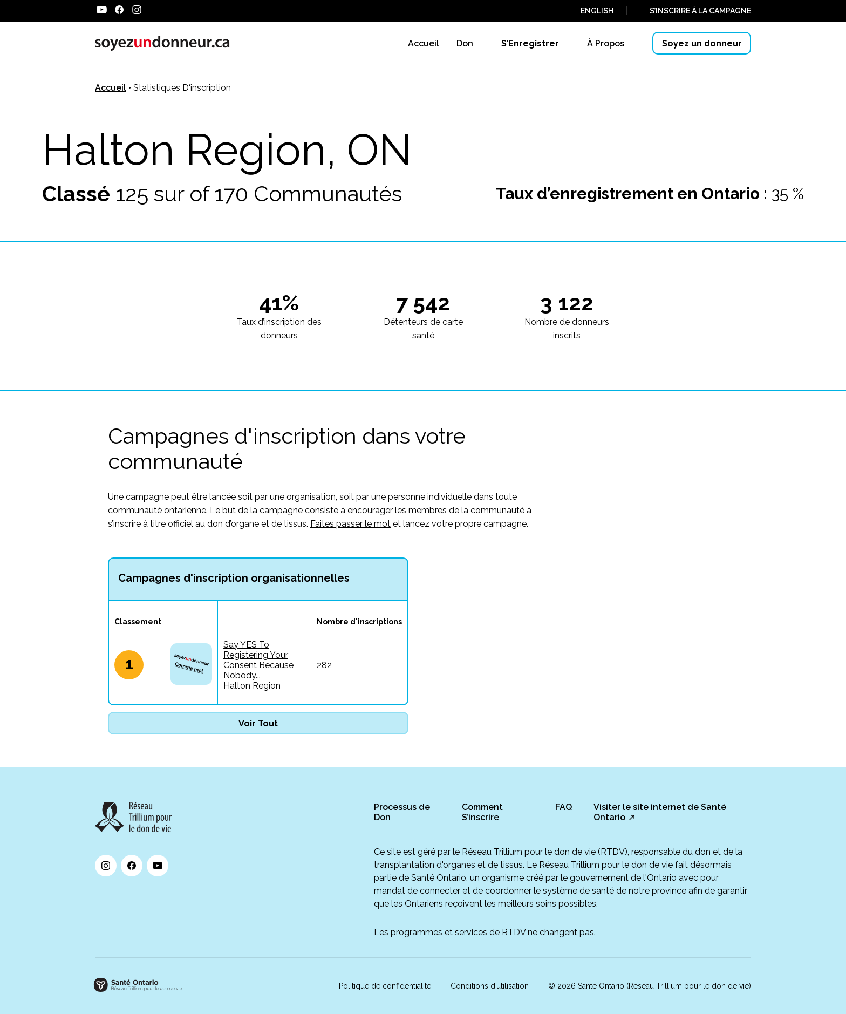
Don (464, 43)
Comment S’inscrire (482, 812)
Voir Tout (258, 723)
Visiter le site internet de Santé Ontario (659, 812)
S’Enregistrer (530, 43)
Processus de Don (402, 812)
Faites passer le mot (350, 524)
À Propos (605, 43)
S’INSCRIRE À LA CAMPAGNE (700, 10)
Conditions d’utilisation (490, 986)
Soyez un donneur (702, 43)
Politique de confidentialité (385, 986)
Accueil (110, 88)
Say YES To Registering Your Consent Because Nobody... (258, 659)
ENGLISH (597, 10)
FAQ (563, 807)
